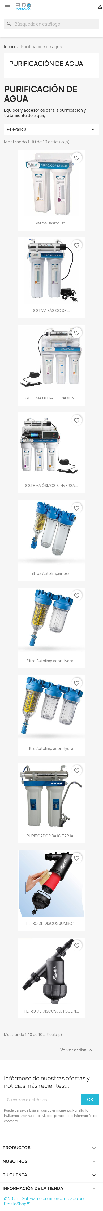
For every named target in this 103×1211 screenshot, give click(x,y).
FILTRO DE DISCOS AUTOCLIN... (51, 1011)
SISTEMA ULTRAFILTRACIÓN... (51, 398)
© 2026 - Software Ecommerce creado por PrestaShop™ (44, 1201)
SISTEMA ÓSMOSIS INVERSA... (51, 485)
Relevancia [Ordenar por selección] (51, 129)
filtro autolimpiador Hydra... (51, 660)
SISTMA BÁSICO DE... (51, 310)
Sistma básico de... (51, 223)
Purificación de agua (46, 63)
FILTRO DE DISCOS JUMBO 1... (52, 923)
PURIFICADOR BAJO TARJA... (51, 835)
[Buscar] (51, 24)
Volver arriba (76, 1050)
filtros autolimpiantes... (51, 573)
